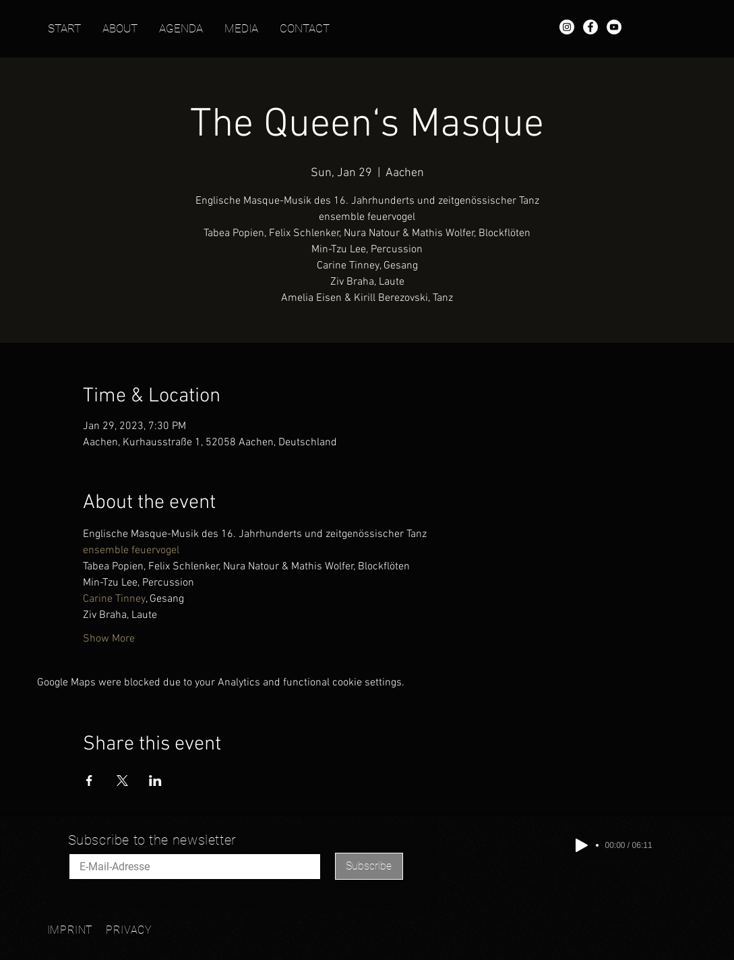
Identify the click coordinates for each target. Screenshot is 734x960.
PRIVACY (129, 930)
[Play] (582, 845)
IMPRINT (70, 930)
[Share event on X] (122, 780)
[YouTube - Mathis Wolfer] (614, 27)
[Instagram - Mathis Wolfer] (566, 27)
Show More (109, 639)
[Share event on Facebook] (89, 780)
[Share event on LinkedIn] (155, 780)
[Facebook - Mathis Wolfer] (590, 27)
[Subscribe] (369, 866)
